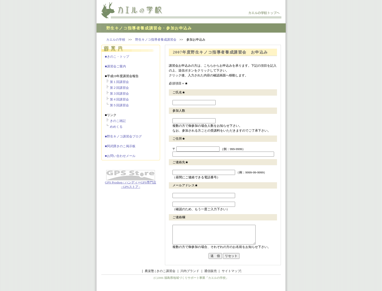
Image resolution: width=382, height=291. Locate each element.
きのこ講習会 (165, 274)
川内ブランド (189, 274)
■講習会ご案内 (115, 66)
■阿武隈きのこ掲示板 (120, 146)
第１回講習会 (119, 82)
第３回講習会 (119, 93)
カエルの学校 (115, 39)
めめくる (116, 126)
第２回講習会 (119, 88)
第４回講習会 (119, 99)
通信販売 (210, 274)
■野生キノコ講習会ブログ (123, 136)
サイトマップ (231, 274)
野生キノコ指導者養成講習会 (155, 39)
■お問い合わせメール (120, 156)
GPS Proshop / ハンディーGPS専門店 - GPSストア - (130, 183)
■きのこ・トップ (117, 56)
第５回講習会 (119, 105)
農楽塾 (149, 274)
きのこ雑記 (118, 121)
